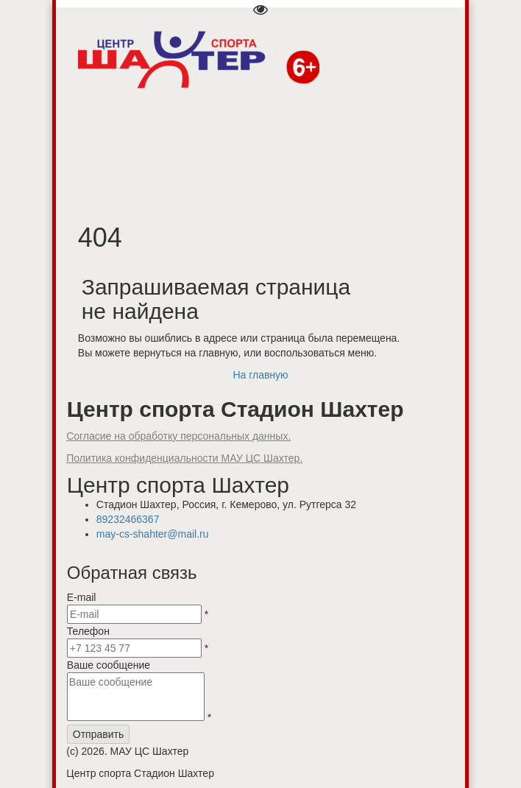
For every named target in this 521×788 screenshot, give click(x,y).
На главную (260, 375)
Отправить (98, 734)
